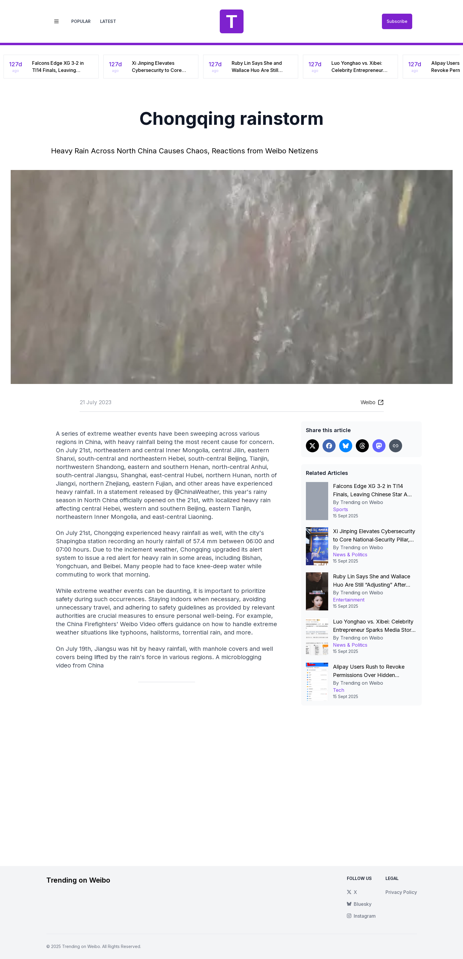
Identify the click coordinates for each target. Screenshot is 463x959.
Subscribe (397, 21)
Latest (108, 21)
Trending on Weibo (81, 946)
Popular (81, 21)
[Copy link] (395, 445)
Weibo (368, 402)
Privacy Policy (401, 892)
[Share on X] (312, 445)
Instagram (361, 916)
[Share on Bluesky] (345, 445)
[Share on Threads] (362, 445)
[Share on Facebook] (329, 445)
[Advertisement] (167, 770)
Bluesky (359, 904)
